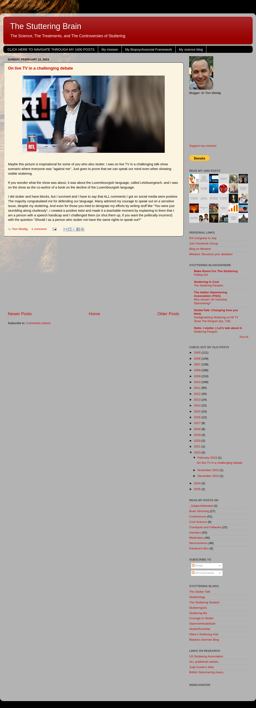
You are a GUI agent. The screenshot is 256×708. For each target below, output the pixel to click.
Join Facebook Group (203, 243)
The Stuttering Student (204, 602)
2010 (197, 382)
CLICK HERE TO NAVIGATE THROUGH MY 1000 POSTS (51, 49)
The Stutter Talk (199, 591)
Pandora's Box (199, 548)
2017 (197, 423)
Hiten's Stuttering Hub (203, 634)
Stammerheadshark (202, 623)
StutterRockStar (199, 629)
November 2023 (208, 470)
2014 (197, 405)
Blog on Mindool (200, 248)
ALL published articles (204, 661)
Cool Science (198, 522)
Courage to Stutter (201, 618)
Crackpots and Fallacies (205, 527)
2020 (197, 440)
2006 (197, 358)
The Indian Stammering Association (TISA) (210, 294)
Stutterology (197, 597)
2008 (197, 370)
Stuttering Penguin (205, 331)
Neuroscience (198, 543)
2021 (197, 446)
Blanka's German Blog (204, 639)
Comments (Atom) (38, 323)
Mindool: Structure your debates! (211, 254)
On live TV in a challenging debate (40, 68)
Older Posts (168, 313)
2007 (197, 364)
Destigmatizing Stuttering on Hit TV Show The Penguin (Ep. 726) (216, 319)
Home (94, 313)
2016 (197, 417)
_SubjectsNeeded (201, 505)
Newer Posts (20, 313)
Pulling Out (201, 274)
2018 (197, 429)
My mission (110, 49)
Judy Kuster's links (201, 667)
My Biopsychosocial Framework (148, 49)
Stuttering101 (198, 607)
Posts (197, 565)
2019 (197, 435)
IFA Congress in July (203, 238)
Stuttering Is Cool (206, 282)
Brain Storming (199, 511)
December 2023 (208, 476)
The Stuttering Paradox (208, 285)
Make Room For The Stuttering (216, 271)
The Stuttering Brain (45, 26)
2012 (197, 393)
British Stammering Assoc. (206, 672)
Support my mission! (202, 145)
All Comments (203, 573)
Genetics (195, 532)
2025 (197, 489)
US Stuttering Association (206, 656)
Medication (196, 537)
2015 (197, 411)
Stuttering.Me (198, 613)
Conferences (197, 516)
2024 (197, 483)
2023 (197, 452)
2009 (197, 376)
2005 (197, 352)
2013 (197, 399)
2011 (197, 387)
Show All (244, 337)
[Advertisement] (93, 273)
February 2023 (207, 457)
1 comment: (39, 229)
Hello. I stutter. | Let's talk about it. (218, 328)
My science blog (191, 49)
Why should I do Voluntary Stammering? (210, 301)
